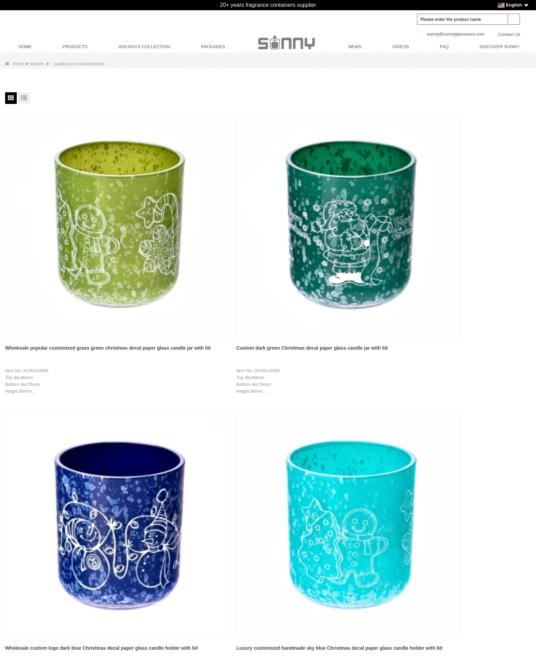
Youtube (391, 522)
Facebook (391, 536)
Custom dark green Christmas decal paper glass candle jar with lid (135, 210)
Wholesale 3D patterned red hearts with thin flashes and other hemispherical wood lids (310, 368)
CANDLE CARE (213, 567)
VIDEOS (400, 46)
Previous (182, 451)
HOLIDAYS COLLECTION (144, 46)
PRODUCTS (75, 46)
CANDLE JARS (213, 521)
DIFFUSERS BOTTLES (221, 532)
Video (17, 602)
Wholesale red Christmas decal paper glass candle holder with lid (132, 367)
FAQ (444, 46)
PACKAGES (213, 46)
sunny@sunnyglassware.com (455, 34)
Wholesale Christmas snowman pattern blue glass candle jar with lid (398, 211)
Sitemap (20, 614)
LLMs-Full (21, 637)
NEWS (354, 46)
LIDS (202, 544)
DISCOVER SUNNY (500, 46)
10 (268, 451)
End (301, 451)
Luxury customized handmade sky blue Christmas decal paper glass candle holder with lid (310, 211)
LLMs (17, 625)
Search (37, 63)
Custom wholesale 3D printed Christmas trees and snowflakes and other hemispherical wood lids (488, 368)
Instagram (391, 579)
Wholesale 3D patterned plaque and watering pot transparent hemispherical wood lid (223, 368)
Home (15, 63)
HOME (25, 46)
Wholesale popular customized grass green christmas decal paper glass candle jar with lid (40, 211)
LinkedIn (391, 550)
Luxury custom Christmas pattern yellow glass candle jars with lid (487, 210)
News (17, 567)
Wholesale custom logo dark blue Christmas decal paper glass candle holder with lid (223, 211)
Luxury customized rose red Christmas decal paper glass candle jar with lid (42, 368)
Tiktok (391, 565)
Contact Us (509, 34)
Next (283, 451)
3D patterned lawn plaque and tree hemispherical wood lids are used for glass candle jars (399, 368)
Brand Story (23, 521)
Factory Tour (24, 532)
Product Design (27, 555)
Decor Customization (32, 544)
